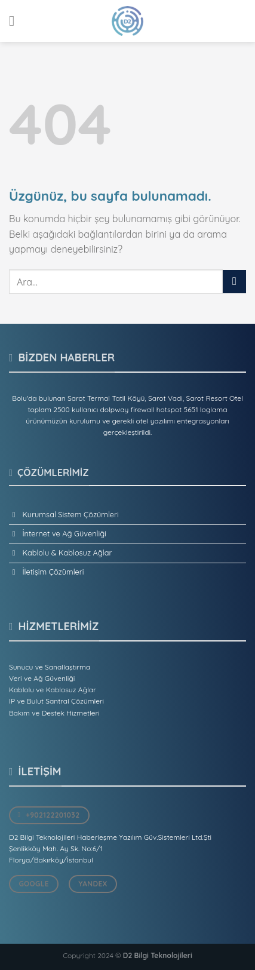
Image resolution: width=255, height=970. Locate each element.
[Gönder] (234, 281)
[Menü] (16, 20)
